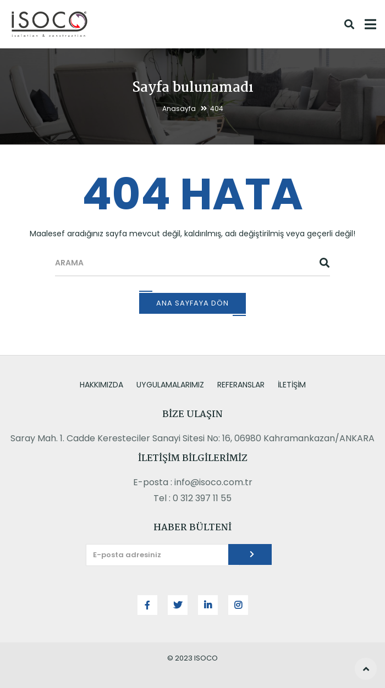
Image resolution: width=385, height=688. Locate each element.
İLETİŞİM (292, 384)
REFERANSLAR (241, 384)
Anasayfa (179, 108)
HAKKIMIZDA (101, 384)
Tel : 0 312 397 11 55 (192, 498)
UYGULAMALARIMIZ (170, 384)
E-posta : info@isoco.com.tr (192, 482)
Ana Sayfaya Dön (192, 303)
